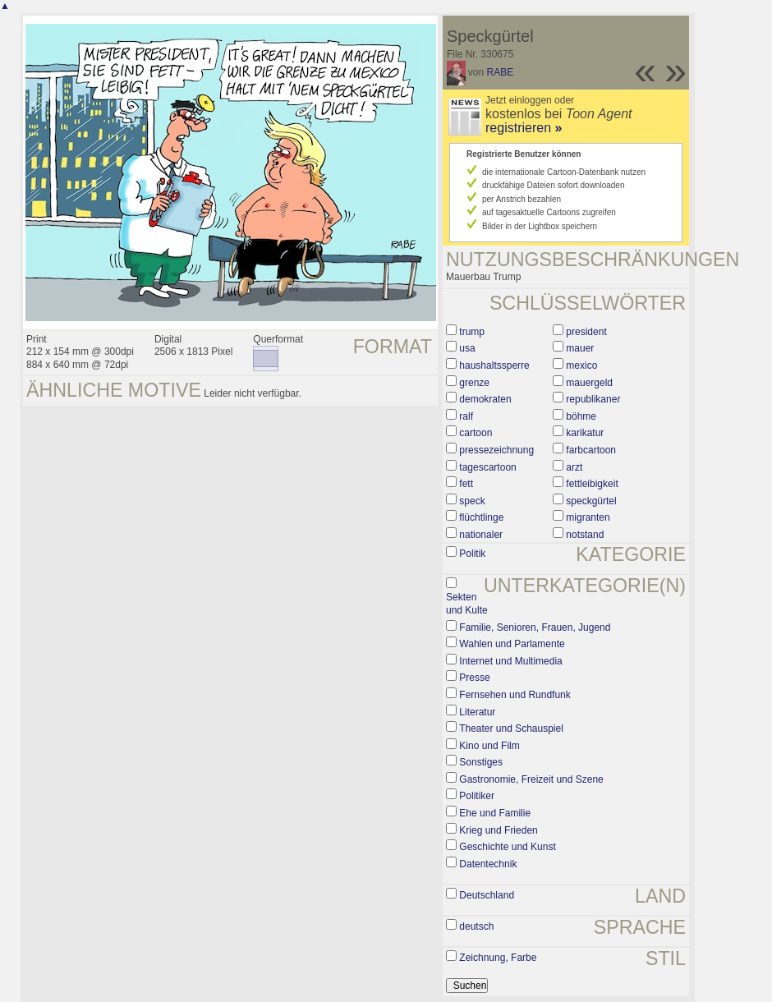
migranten (587, 517)
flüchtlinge (481, 517)
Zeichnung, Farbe (497, 957)
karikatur (585, 433)
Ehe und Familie (495, 813)
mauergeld (589, 382)
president (586, 332)
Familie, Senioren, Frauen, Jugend (534, 627)
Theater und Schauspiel (511, 728)
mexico (581, 365)
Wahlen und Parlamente (511, 644)
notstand (585, 534)
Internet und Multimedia (510, 661)
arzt (574, 467)
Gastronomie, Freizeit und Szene (531, 779)
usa (467, 348)
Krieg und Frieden (498, 830)
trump (472, 332)
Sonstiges (481, 762)
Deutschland (486, 895)
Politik (472, 553)
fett (466, 484)
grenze (474, 382)
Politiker (476, 796)
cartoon (475, 433)
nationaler (481, 534)
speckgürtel (591, 501)
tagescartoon (487, 467)
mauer (580, 348)
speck (472, 501)
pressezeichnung (496, 450)
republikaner (593, 399)
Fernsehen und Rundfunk (514, 695)
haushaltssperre (494, 365)
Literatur (477, 712)
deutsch (476, 926)
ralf (466, 416)
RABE (500, 72)
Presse (474, 677)
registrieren (523, 128)
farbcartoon (591, 450)
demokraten (485, 399)
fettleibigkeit (592, 484)
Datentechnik (488, 864)
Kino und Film (489, 746)
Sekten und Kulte (467, 603)
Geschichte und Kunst (507, 847)
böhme (581, 416)
